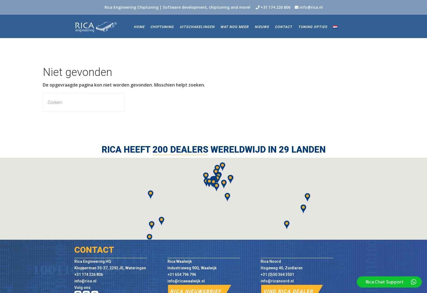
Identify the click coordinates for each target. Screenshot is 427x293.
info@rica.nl (311, 7)
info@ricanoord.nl (277, 281)
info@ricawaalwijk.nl (186, 281)
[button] (149, 238)
